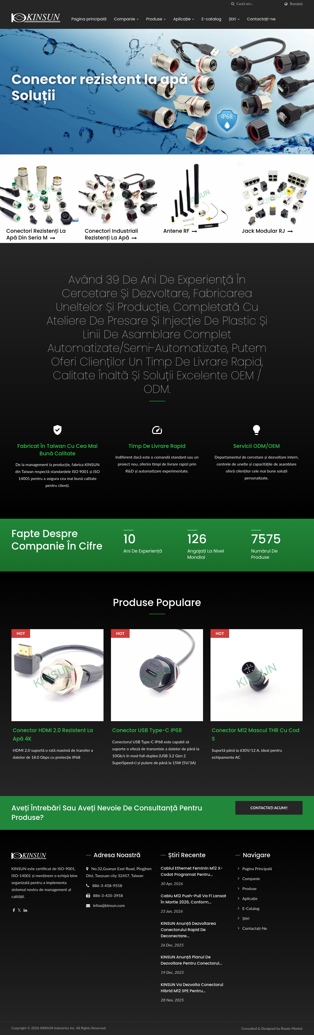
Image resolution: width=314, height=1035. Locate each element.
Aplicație (183, 19)
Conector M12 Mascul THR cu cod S (256, 734)
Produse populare (157, 602)
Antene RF (180, 231)
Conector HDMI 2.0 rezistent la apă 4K (53, 734)
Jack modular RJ (267, 231)
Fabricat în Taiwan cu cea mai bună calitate (57, 449)
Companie (126, 19)
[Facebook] (14, 910)
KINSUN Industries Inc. (57, 1028)
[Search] (258, 3)
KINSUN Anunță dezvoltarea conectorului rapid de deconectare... (188, 930)
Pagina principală (88, 19)
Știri (234, 19)
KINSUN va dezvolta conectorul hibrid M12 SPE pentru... (192, 988)
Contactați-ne (261, 19)
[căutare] (232, 3)
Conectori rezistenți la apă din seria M (36, 234)
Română (296, 4)
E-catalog (211, 19)
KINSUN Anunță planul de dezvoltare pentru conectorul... (191, 960)
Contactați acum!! (269, 807)
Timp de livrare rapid (157, 446)
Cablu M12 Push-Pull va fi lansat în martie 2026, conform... (193, 899)
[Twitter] (19, 910)
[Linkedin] (25, 910)
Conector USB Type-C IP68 (147, 730)
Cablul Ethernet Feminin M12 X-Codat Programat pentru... (192, 871)
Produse (156, 19)
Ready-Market (292, 1028)
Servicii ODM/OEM (256, 446)
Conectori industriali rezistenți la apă (111, 234)
